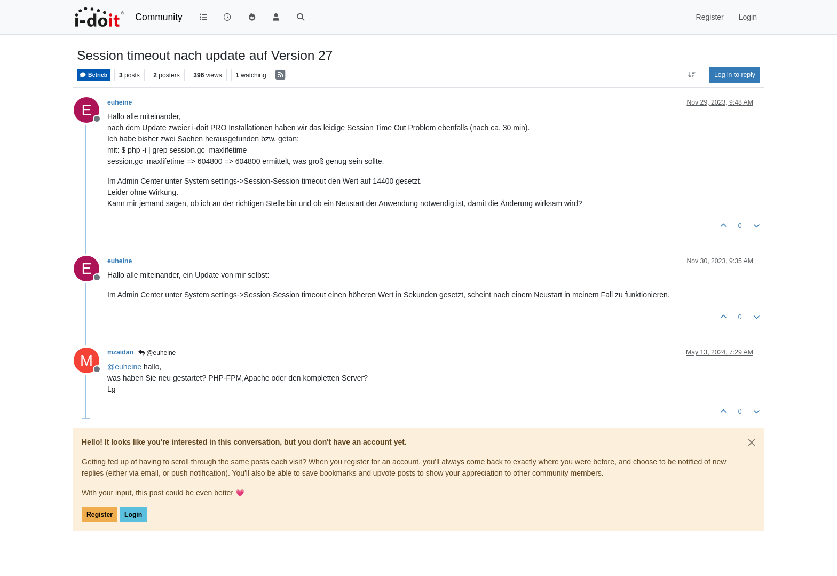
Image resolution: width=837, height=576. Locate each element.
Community (159, 17)
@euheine (157, 353)
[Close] (751, 442)
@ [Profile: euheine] (124, 366)
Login (133, 514)
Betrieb (93, 75)
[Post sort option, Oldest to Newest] (692, 74)
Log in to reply (734, 74)
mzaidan (120, 352)
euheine (119, 102)
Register (99, 514)
